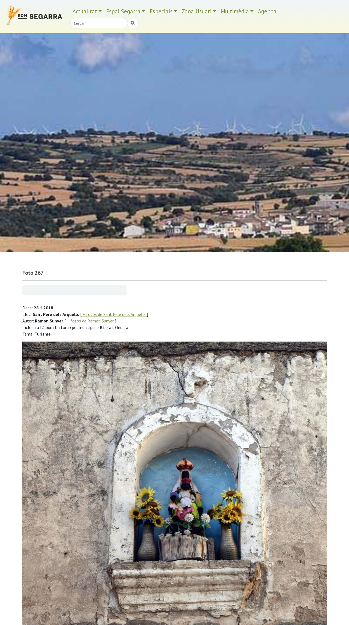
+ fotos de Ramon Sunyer (90, 321)
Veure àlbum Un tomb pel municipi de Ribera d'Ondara (74, 290)
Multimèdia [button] (235, 11)
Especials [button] (161, 11)
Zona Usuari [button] (197, 11)
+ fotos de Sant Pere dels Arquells (114, 314)
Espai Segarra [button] (123, 11)
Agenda (267, 11)
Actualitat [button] (85, 11)
